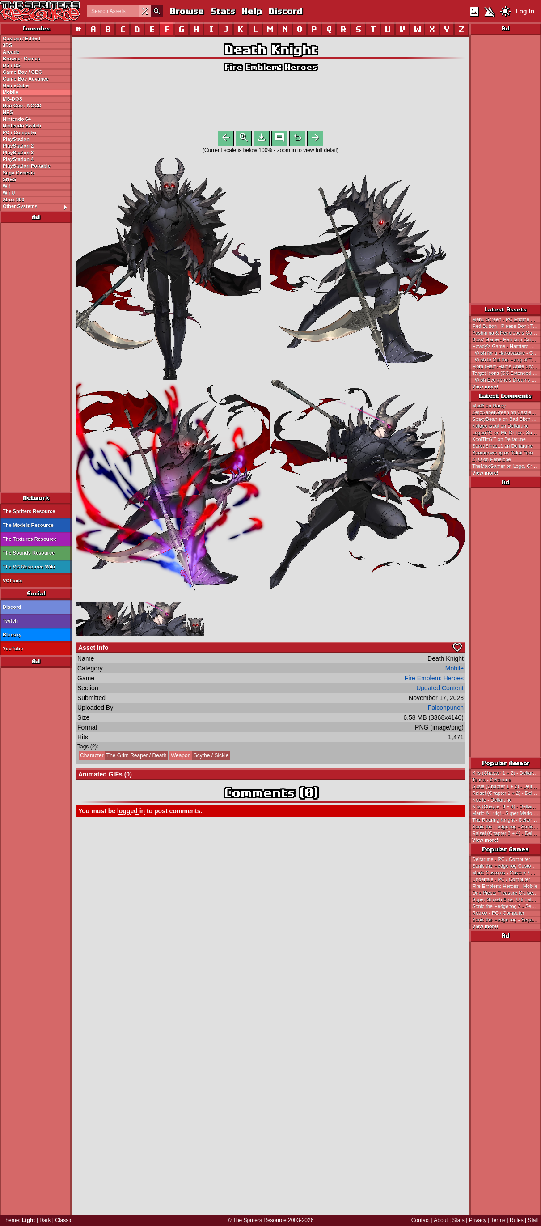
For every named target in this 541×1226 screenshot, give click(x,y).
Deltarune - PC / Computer (501, 859)
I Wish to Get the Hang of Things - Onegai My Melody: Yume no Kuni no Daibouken (506, 359)
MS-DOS (12, 99)
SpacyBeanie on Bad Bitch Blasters (506, 419)
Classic (63, 1220)
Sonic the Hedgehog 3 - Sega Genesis (506, 906)
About (441, 1220)
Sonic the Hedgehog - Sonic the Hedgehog (506, 826)
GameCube (16, 85)
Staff (533, 1220)
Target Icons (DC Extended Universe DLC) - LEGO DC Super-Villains (506, 373)
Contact (420, 1220)
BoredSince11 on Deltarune (502, 446)
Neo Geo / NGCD (22, 105)
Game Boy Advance (26, 78)
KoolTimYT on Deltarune (499, 439)
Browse (186, 11)
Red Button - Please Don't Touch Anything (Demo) (506, 326)
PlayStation (16, 139)
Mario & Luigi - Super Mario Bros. (506, 813)
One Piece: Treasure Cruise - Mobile (506, 892)
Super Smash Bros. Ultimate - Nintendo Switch (506, 899)
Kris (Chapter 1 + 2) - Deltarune (506, 773)
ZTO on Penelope (491, 459)
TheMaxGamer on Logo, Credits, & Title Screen (506, 466)
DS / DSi (12, 65)
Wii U (9, 192)
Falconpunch (446, 709)
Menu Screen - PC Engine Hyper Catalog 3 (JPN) (506, 319)
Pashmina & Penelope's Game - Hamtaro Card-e (506, 332)
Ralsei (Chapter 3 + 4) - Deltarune (506, 833)
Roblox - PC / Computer (498, 913)
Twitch (10, 621)
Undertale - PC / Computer (501, 879)
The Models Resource (28, 525)
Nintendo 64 (17, 119)
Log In (525, 11)
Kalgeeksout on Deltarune (500, 425)
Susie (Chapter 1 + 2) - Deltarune (506, 786)
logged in (131, 812)
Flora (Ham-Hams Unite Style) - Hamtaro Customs (506, 366)
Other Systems (37, 207)
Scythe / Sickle (199, 757)
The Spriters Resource (29, 511)
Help (251, 11)
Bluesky (12, 634)
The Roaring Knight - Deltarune (506, 820)
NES (8, 112)
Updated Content (440, 689)
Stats (222, 11)
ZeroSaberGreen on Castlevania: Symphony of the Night (506, 412)
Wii (6, 186)
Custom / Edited (21, 38)
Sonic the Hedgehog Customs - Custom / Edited (506, 866)
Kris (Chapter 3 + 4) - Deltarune (506, 806)
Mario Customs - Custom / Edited (506, 872)
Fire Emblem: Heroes (270, 67)
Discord (285, 11)
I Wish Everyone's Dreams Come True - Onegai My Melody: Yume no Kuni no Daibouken (506, 379)
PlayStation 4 (18, 159)
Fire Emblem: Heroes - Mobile (504, 886)
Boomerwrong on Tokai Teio (502, 452)
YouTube (13, 648)
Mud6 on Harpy (489, 405)
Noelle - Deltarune (492, 799)
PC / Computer (20, 132)
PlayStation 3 (18, 152)
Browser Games (21, 58)
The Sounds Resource (29, 553)
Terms (498, 1220)
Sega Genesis (19, 172)
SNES (9, 179)
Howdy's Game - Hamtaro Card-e (506, 346)
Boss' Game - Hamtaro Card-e (505, 339)
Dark (45, 1220)
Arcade (11, 52)
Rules (517, 1220)
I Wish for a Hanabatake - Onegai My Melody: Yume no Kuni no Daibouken (506, 353)
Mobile (10, 92)
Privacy (477, 1220)
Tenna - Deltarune (491, 779)
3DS (7, 45)
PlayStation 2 (18, 145)
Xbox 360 (13, 199)
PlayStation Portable (27, 166)
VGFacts (13, 580)
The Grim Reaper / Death (123, 757)
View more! (485, 386)
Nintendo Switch (22, 125)
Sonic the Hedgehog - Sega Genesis (506, 919)
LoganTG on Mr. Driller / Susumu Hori (506, 432)
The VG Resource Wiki (29, 566)
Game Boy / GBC (22, 72)
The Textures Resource (30, 539)
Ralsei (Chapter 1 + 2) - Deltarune (506, 793)
